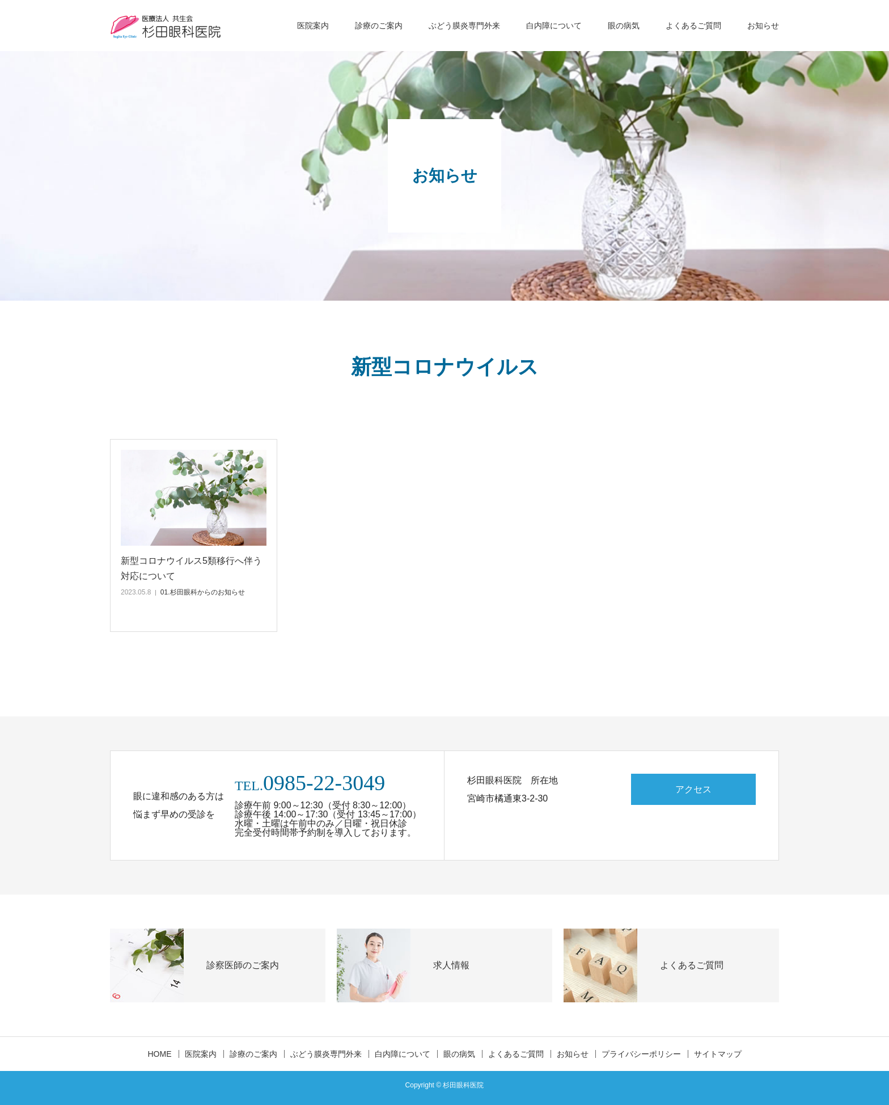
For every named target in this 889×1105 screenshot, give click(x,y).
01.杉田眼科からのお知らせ (202, 592)
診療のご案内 (379, 25)
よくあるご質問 (693, 25)
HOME (160, 1054)
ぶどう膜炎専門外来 (464, 25)
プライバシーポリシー (641, 1054)
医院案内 (313, 25)
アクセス (693, 789)
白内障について (554, 25)
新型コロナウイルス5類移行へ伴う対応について (191, 568)
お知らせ (763, 25)
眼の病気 (624, 25)
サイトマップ (718, 1054)
